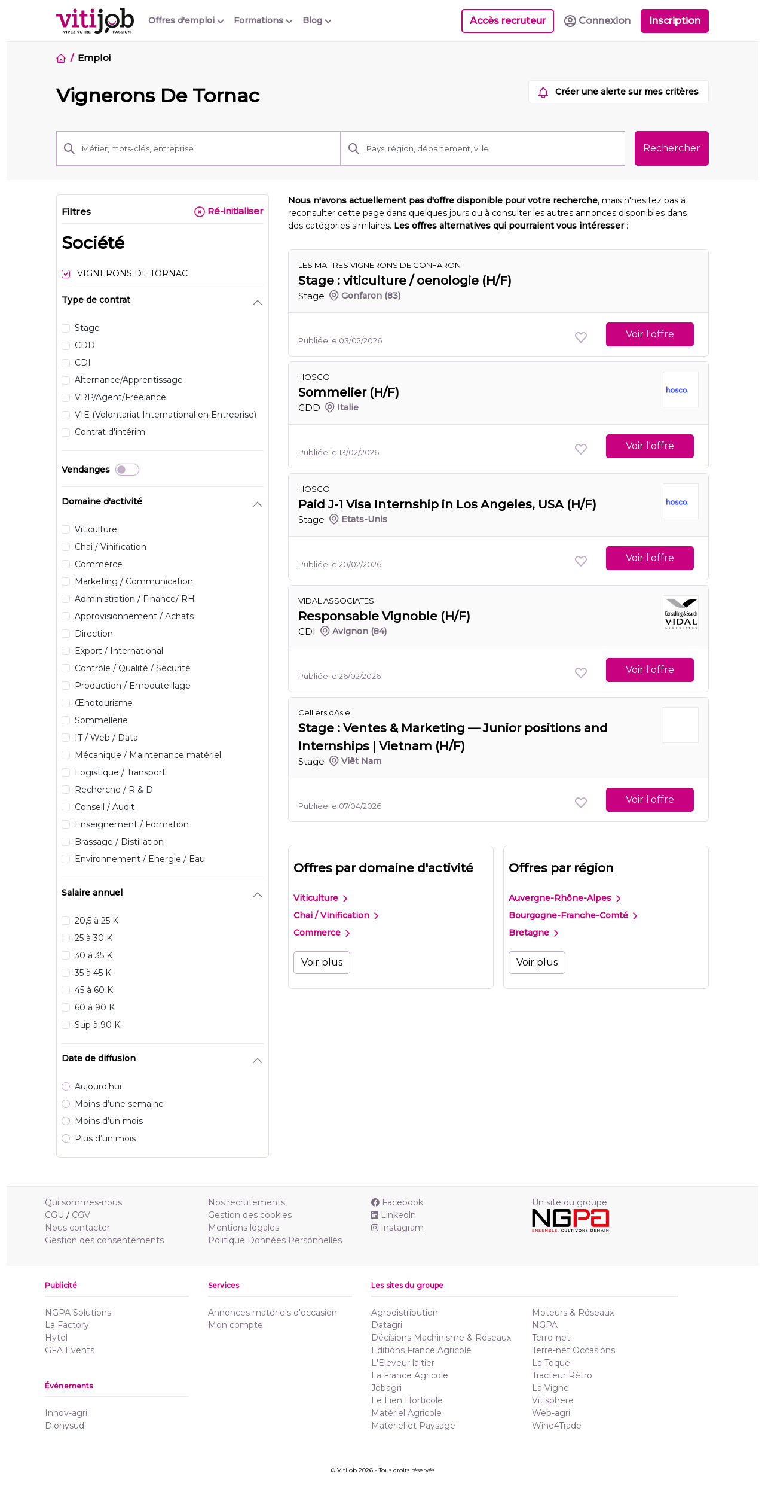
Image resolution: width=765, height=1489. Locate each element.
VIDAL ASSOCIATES (336, 600)
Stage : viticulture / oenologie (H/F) (405, 280)
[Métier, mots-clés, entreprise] (208, 148)
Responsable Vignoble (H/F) (384, 616)
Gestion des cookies (250, 1215)
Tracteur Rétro (562, 1375)
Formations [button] (263, 20)
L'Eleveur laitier (402, 1362)
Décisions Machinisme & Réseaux (441, 1337)
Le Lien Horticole (407, 1400)
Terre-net (551, 1337)
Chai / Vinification (335, 915)
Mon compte (235, 1325)
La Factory (67, 1325)
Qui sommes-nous (83, 1202)
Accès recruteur (508, 20)
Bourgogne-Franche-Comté (573, 915)
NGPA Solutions (78, 1312)
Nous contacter (77, 1227)
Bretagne (533, 932)
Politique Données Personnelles (275, 1240)
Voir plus (321, 962)
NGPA (545, 1325)
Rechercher (671, 148)
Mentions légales (243, 1227)
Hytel (56, 1337)
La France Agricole (409, 1375)
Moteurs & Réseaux (573, 1312)
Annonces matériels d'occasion (272, 1312)
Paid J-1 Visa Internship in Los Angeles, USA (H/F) (447, 504)
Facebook (397, 1202)
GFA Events (69, 1350)
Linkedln (393, 1215)
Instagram (397, 1227)
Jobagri (386, 1388)
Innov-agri (66, 1413)
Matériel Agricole (406, 1413)
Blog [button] (317, 20)
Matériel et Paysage (413, 1425)
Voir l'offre (650, 334)
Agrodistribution (404, 1312)
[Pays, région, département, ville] (492, 148)
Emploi (94, 57)
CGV (81, 1215)
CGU (54, 1215)
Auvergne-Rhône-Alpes (564, 898)
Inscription (674, 20)
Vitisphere (553, 1400)
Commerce (321, 932)
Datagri (386, 1325)
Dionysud (64, 1425)
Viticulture (320, 898)
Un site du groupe (569, 1202)
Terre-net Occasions (573, 1350)
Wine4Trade (557, 1425)
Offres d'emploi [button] (186, 20)
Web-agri (551, 1413)
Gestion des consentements (104, 1240)
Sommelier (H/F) (348, 392)
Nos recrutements (246, 1202)
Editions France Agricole (421, 1350)
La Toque (551, 1362)
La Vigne (550, 1388)
